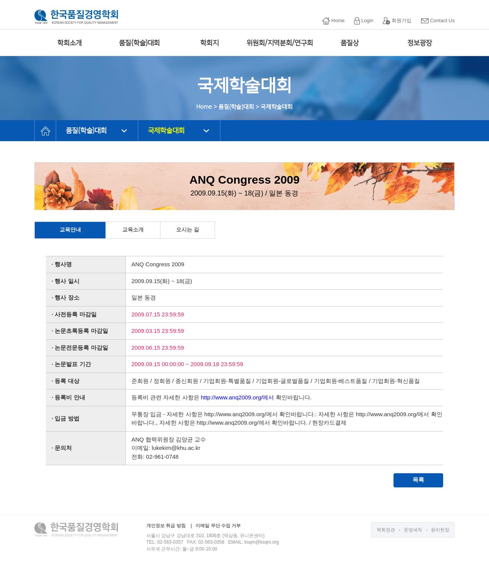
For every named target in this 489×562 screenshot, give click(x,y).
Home (333, 20)
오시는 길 (187, 229)
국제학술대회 (166, 131)
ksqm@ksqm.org (261, 542)
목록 (418, 479)
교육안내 (70, 229)
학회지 (209, 43)
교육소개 (133, 229)
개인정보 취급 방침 (166, 525)
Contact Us (438, 20)
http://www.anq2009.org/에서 (237, 397)
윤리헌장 (440, 530)
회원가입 (397, 20)
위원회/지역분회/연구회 (279, 43)
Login (363, 20)
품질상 (349, 43)
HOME (45, 130)
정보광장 (419, 43)
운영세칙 (413, 530)
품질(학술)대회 (139, 43)
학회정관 (386, 530)
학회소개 (69, 43)
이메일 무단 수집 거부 (218, 525)
